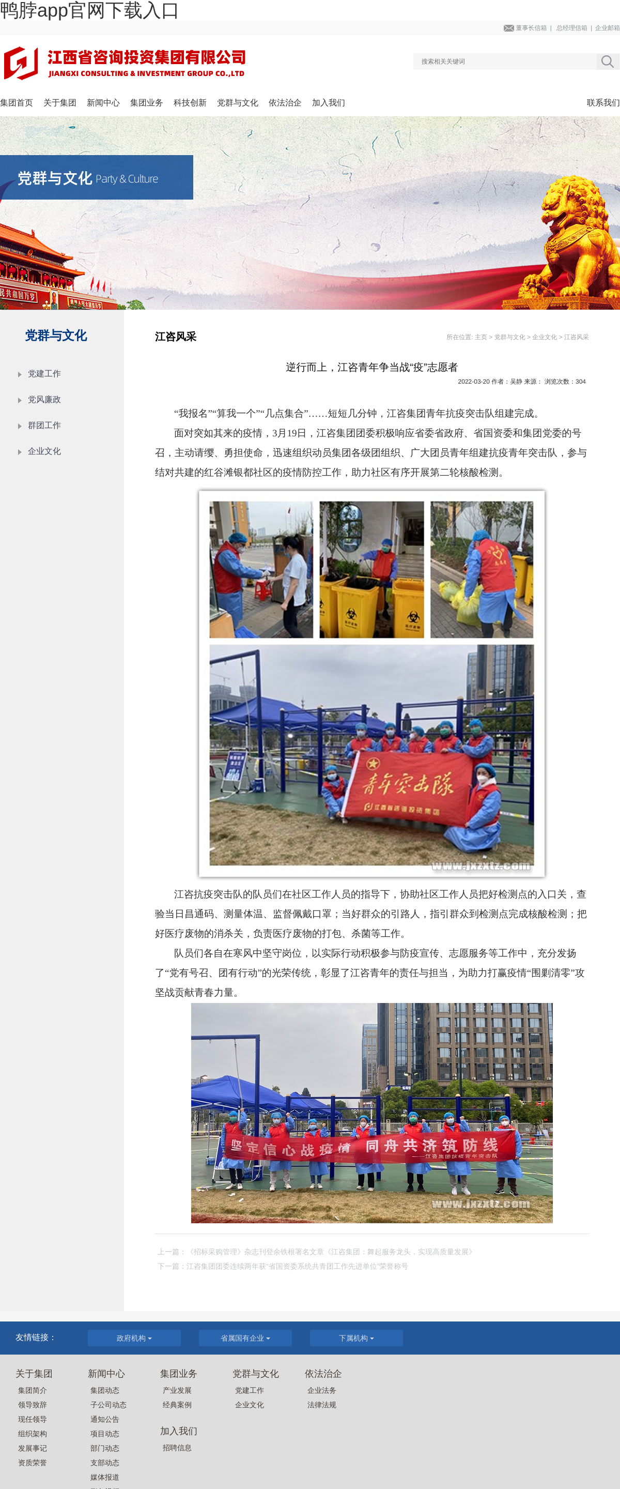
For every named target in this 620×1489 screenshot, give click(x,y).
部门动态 (104, 1448)
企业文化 (44, 451)
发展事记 (32, 1448)
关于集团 (59, 103)
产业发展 (177, 1390)
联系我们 (603, 103)
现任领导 (32, 1419)
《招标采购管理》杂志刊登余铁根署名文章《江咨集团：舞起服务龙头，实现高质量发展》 (331, 1252)
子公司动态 (108, 1405)
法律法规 (321, 1405)
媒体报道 (104, 1477)
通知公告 (104, 1419)
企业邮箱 (607, 28)
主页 (481, 337)
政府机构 (134, 1338)
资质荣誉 (32, 1462)
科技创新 (190, 103)
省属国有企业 (245, 1338)
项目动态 (104, 1434)
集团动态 (104, 1390)
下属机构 (356, 1338)
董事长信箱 (531, 28)
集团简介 (32, 1390)
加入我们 (328, 103)
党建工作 (44, 374)
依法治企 (285, 103)
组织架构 (32, 1434)
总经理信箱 (571, 28)
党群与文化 (237, 103)
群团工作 (44, 425)
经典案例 (177, 1405)
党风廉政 (44, 400)
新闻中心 (103, 103)
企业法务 (321, 1390)
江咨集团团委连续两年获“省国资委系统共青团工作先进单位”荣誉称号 (297, 1266)
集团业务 (146, 103)
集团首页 (16, 103)
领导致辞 (32, 1405)
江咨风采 (576, 337)
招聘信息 (177, 1448)
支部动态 (104, 1462)
